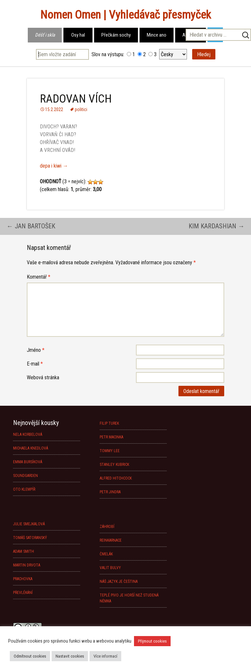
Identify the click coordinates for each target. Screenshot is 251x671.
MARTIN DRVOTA (26, 565)
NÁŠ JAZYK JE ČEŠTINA (119, 581)
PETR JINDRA (110, 492)
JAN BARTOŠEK (31, 226)
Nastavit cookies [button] (70, 656)
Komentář (38, 277)
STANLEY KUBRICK (114, 464)
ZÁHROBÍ (107, 526)
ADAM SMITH (23, 551)
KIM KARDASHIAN (216, 226)
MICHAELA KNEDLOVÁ (30, 448)
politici (81, 109)
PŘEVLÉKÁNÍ (23, 592)
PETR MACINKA (111, 437)
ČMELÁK (106, 554)
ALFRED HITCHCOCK (116, 478)
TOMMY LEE (110, 451)
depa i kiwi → (54, 166)
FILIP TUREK (109, 423)
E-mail (35, 364)
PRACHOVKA (22, 579)
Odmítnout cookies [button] (30, 656)
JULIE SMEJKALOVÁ (29, 524)
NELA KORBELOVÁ (27, 434)
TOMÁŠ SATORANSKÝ (30, 537)
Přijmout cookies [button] (152, 641)
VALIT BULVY (110, 567)
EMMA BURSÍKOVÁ (27, 462)
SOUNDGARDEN (25, 475)
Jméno (35, 350)
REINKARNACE (111, 540)
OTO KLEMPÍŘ (24, 489)
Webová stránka (43, 377)
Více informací (105, 656)
